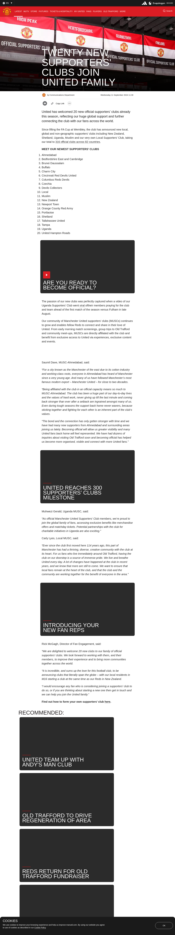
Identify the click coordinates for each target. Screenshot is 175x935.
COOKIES (10, 921)
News (47, 838)
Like (60, 838)
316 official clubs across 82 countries (77, 141)
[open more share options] (69, 103)
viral (82, 305)
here (107, 701)
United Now (114, 838)
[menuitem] (18, 11)
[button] (7, 3)
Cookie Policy (40, 928)
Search (97, 838)
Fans (71, 838)
